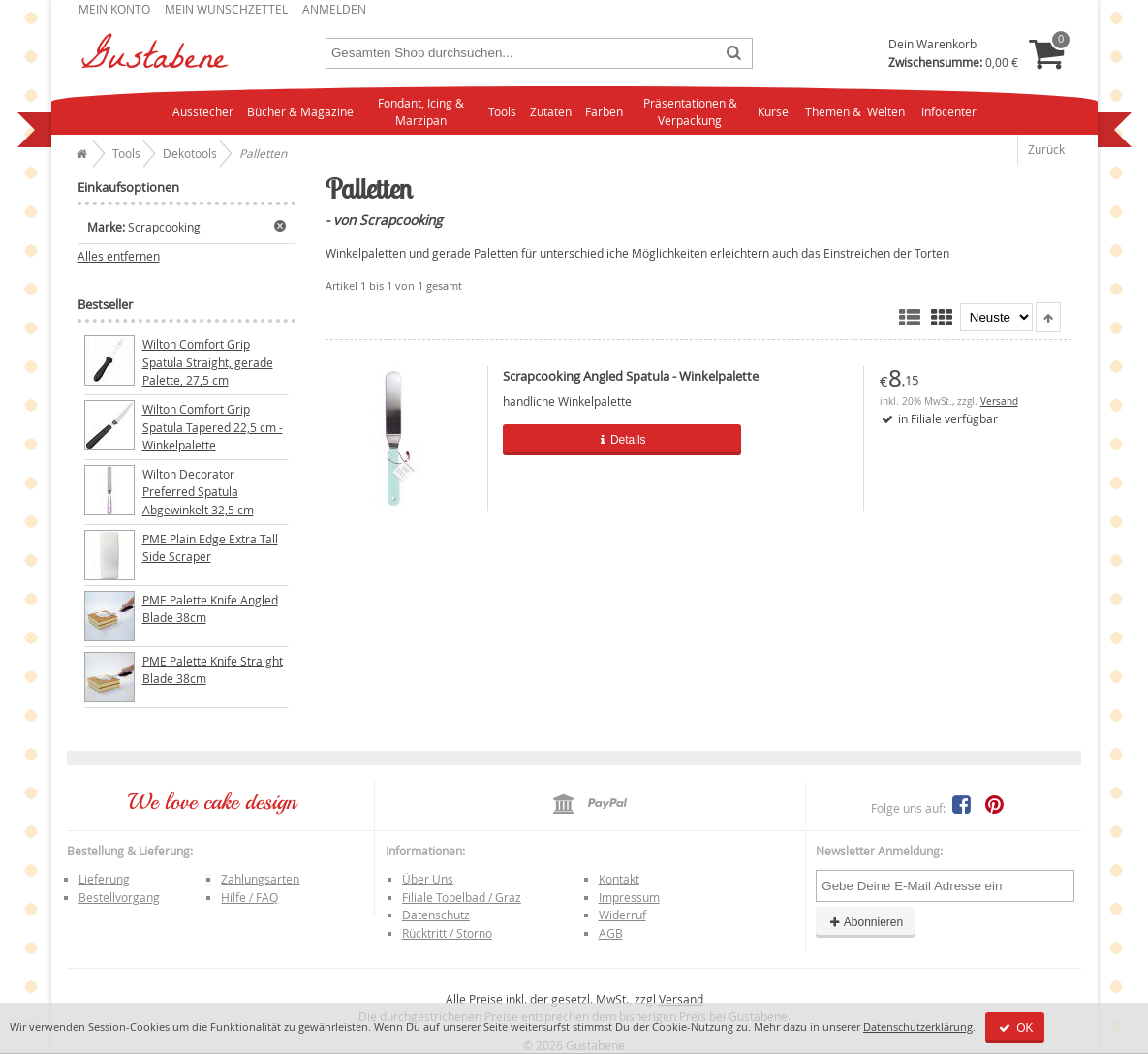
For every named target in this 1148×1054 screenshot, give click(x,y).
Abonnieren (865, 922)
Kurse (773, 111)
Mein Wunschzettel (226, 8)
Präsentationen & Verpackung (690, 112)
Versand (999, 401)
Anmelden (334, 8)
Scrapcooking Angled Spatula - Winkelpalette (631, 376)
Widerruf (622, 914)
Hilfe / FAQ (249, 897)
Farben (604, 111)
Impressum (629, 897)
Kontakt (619, 878)
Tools (502, 111)
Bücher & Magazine (300, 111)
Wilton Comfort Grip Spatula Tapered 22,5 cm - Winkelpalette (212, 426)
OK (1015, 1028)
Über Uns (427, 878)
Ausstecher (202, 111)
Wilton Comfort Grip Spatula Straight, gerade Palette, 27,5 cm (207, 362)
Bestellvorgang (119, 897)
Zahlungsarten (260, 878)
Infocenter (949, 111)
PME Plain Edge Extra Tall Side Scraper (210, 548)
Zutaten (551, 111)
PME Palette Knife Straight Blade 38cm (212, 670)
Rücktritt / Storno (447, 933)
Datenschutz (436, 914)
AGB (611, 933)
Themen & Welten (855, 111)
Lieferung (104, 878)
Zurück (1046, 149)
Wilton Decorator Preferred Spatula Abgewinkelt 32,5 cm (198, 491)
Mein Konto (114, 8)
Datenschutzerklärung (918, 1026)
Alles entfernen (119, 256)
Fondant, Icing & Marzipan (421, 112)
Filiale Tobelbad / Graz (461, 897)
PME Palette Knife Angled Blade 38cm (210, 609)
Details (607, 440)
